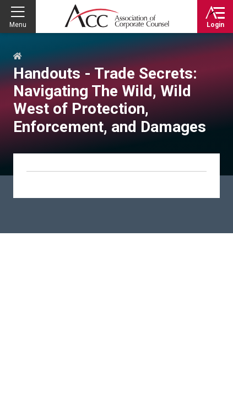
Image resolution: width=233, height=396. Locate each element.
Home (17, 56)
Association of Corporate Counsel (117, 16)
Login (215, 25)
